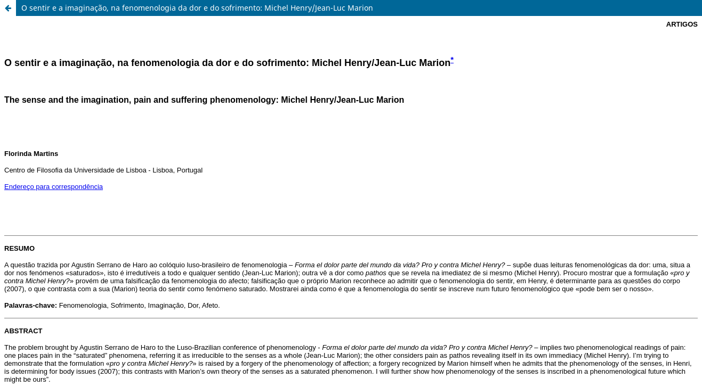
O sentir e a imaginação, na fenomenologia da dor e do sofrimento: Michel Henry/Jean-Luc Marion (197, 8)
